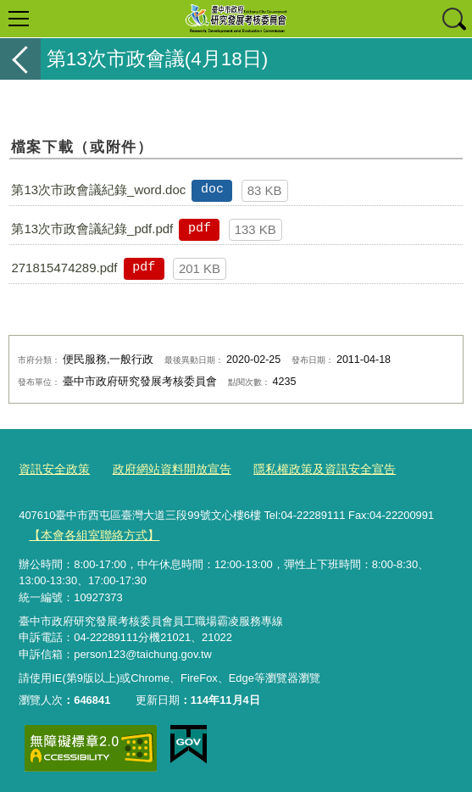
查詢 (453, 18)
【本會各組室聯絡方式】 (89, 532)
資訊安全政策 (52, 467)
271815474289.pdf (64, 267)
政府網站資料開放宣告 (163, 467)
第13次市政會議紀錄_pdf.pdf (92, 228)
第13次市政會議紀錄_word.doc (98, 189)
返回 (20, 59)
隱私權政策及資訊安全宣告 (306, 467)
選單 (18, 18)
